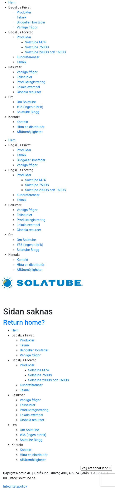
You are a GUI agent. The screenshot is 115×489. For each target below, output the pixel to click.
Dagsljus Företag (20, 32)
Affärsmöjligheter (30, 132)
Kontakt (14, 117)
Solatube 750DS (37, 47)
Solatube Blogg (28, 112)
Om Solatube (26, 102)
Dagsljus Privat (19, 7)
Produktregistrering (31, 82)
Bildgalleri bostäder (31, 22)
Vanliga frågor (27, 27)
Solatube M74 (35, 42)
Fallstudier (24, 77)
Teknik (21, 17)
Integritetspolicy (15, 486)
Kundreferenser (28, 57)
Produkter (24, 12)
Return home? (24, 322)
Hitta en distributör (30, 127)
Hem (11, 2)
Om (11, 97)
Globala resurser (29, 92)
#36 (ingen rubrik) (30, 107)
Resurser (14, 67)
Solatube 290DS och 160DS (45, 52)
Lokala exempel (28, 87)
